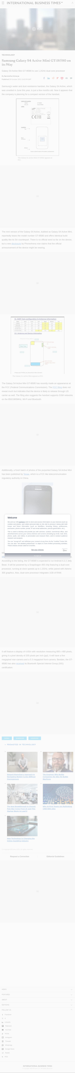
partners (22, 522)
